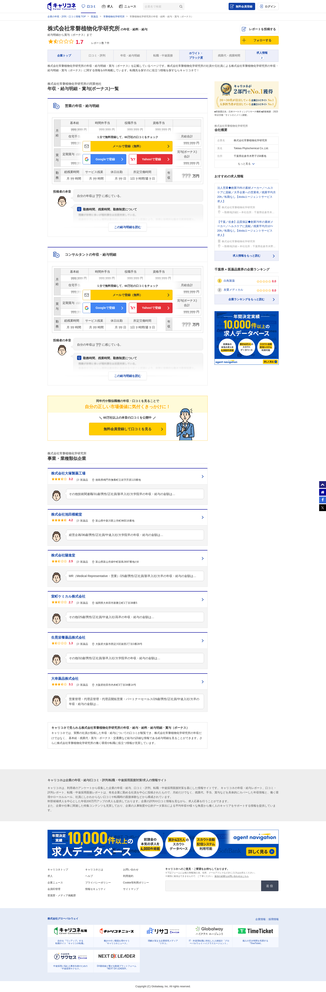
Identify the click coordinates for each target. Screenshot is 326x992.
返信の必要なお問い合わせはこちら (231, 876)
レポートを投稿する (262, 29)
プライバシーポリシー (98, 882)
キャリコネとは (94, 869)
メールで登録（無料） (128, 146)
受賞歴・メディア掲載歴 (62, 895)
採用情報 (273, 919)
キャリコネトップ (58, 869)
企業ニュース (55, 882)
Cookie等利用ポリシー (136, 882)
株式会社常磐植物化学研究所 (84, 28)
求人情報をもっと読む (247, 255)
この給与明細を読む (127, 227)
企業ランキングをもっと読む (246, 299)
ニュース (130, 6)
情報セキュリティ (95, 889)
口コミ (91, 6)
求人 (110, 6)
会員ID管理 (54, 889)
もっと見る (244, 163)
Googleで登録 (105, 159)
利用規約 (128, 876)
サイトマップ (130, 889)
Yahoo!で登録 (151, 159)
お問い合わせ (130, 869)
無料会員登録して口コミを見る (128, 429)
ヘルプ (89, 876)
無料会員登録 (244, 6)
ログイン (270, 6)
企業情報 (260, 919)
